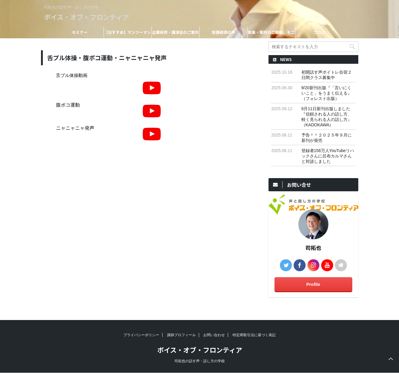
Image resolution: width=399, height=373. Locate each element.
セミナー (79, 32)
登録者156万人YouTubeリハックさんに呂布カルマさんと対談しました (327, 156)
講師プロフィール (181, 335)
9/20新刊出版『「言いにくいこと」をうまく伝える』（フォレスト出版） (326, 93)
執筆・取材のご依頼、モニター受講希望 (271, 33)
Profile (313, 284)
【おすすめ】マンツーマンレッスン (127, 33)
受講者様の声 (223, 32)
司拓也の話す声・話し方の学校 (200, 361)
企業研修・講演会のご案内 (175, 32)
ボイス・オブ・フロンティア (86, 17)
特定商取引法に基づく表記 (254, 335)
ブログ (319, 32)
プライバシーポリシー (141, 335)
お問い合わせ (214, 335)
